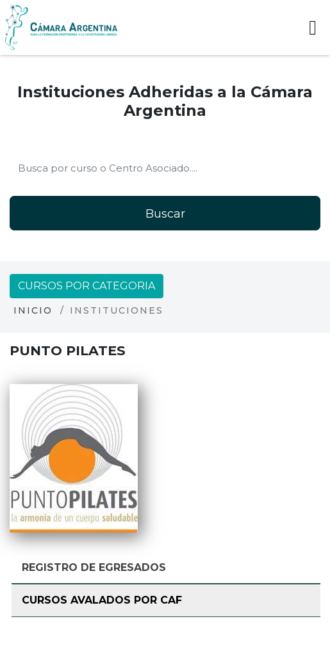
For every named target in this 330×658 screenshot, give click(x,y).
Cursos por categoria (86, 286)
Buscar (165, 214)
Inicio (33, 310)
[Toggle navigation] (313, 27)
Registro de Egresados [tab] (94, 567)
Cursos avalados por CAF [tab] (102, 600)
